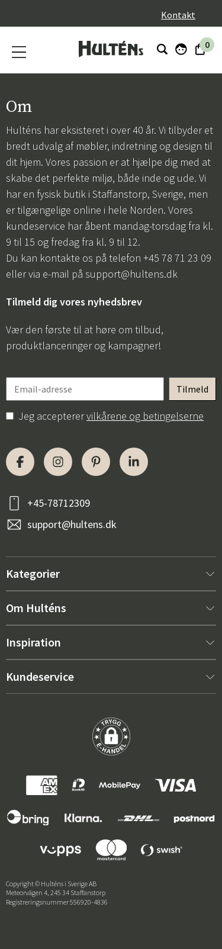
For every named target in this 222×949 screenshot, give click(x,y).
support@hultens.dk (131, 274)
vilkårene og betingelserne (145, 416)
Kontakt (178, 15)
